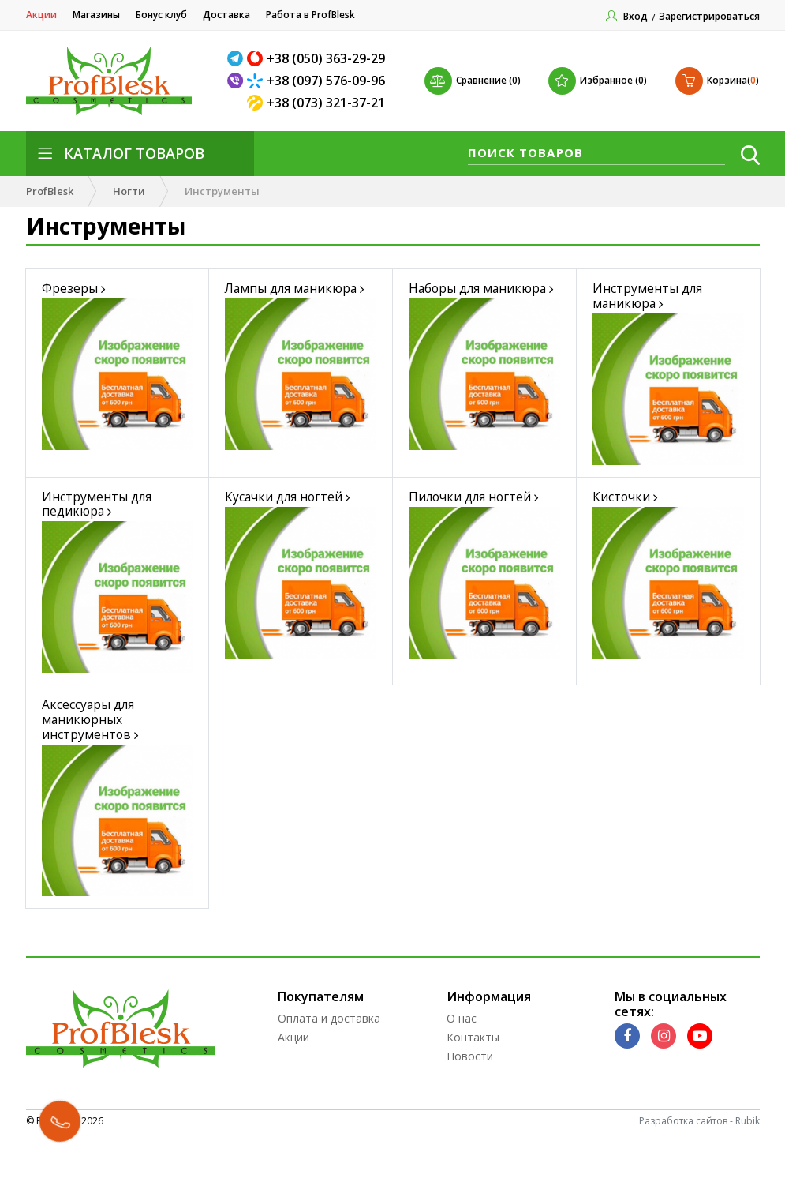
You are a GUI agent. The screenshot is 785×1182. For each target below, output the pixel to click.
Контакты (473, 1086)
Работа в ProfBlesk (310, 14)
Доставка (226, 14)
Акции (41, 14)
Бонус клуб (161, 14)
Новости (470, 1105)
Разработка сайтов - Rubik (699, 1170)
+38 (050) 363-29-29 (326, 58)
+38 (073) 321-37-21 (326, 102)
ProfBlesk (49, 191)
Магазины (96, 14)
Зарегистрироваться (709, 16)
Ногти (129, 191)
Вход (635, 16)
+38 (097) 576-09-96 (326, 80)
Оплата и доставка (329, 1067)
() (717, 81)
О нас (462, 1067)
